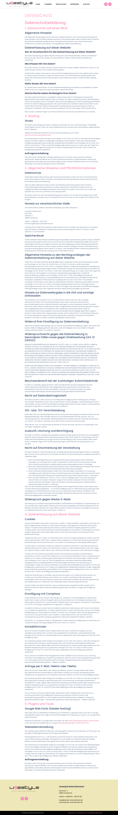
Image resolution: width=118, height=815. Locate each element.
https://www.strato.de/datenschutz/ (38, 135)
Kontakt (86, 4)
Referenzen (75, 4)
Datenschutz (82, 813)
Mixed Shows (61, 4)
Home (38, 4)
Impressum (72, 813)
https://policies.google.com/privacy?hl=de (73, 723)
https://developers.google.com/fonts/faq (83, 721)
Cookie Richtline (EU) (95, 813)
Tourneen (48, 4)
